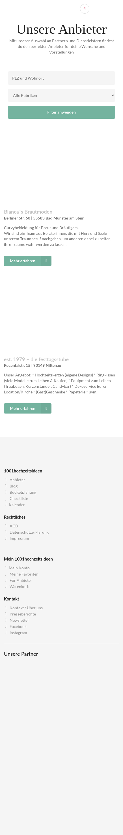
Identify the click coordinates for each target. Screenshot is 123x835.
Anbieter (14, 480)
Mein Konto (17, 568)
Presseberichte (20, 614)
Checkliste (16, 498)
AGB (11, 526)
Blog (11, 485)
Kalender (14, 504)
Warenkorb (16, 586)
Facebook (15, 626)
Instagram (15, 632)
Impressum (16, 538)
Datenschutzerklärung (26, 532)
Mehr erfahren (30, 261)
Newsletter (16, 620)
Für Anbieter (18, 580)
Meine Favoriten (21, 574)
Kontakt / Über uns (23, 608)
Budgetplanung (20, 492)
